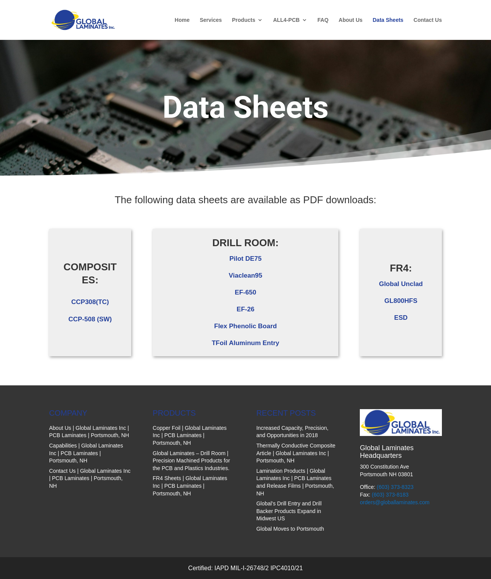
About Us (350, 20)
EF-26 (245, 309)
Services (211, 20)
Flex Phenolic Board (245, 326)
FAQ (323, 20)
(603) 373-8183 (390, 495)
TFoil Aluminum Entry (245, 343)
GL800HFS (400, 300)
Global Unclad (401, 284)
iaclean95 (247, 275)
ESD (401, 317)
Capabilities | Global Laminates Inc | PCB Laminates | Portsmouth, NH (86, 453)
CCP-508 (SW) (90, 319)
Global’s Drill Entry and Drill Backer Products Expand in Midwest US (288, 510)
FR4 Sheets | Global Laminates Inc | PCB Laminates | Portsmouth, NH (190, 485)
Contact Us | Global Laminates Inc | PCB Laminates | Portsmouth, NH (89, 478)
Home (182, 20)
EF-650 (245, 292)
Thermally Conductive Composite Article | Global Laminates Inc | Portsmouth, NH (295, 453)
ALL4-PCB (286, 20)
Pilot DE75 (245, 258)
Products (243, 20)
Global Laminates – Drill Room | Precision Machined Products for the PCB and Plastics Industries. (191, 460)
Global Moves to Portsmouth (290, 529)
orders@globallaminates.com (395, 502)
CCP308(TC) (90, 302)
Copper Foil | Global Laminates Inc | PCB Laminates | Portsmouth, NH (190, 435)
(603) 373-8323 (395, 487)
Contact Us (428, 20)
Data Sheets (387, 20)
